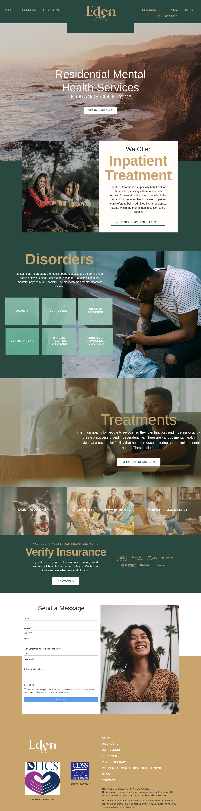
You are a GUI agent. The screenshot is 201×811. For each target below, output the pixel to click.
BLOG (189, 9)
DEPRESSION (111, 749)
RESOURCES (151, 9)
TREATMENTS (53, 9)
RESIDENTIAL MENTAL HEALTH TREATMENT (132, 768)
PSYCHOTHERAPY (114, 762)
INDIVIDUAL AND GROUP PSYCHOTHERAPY (100, 510)
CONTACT (173, 9)
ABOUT (9, 9)
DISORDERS (28, 9)
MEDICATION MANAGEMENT (167, 510)
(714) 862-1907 (167, 16)
